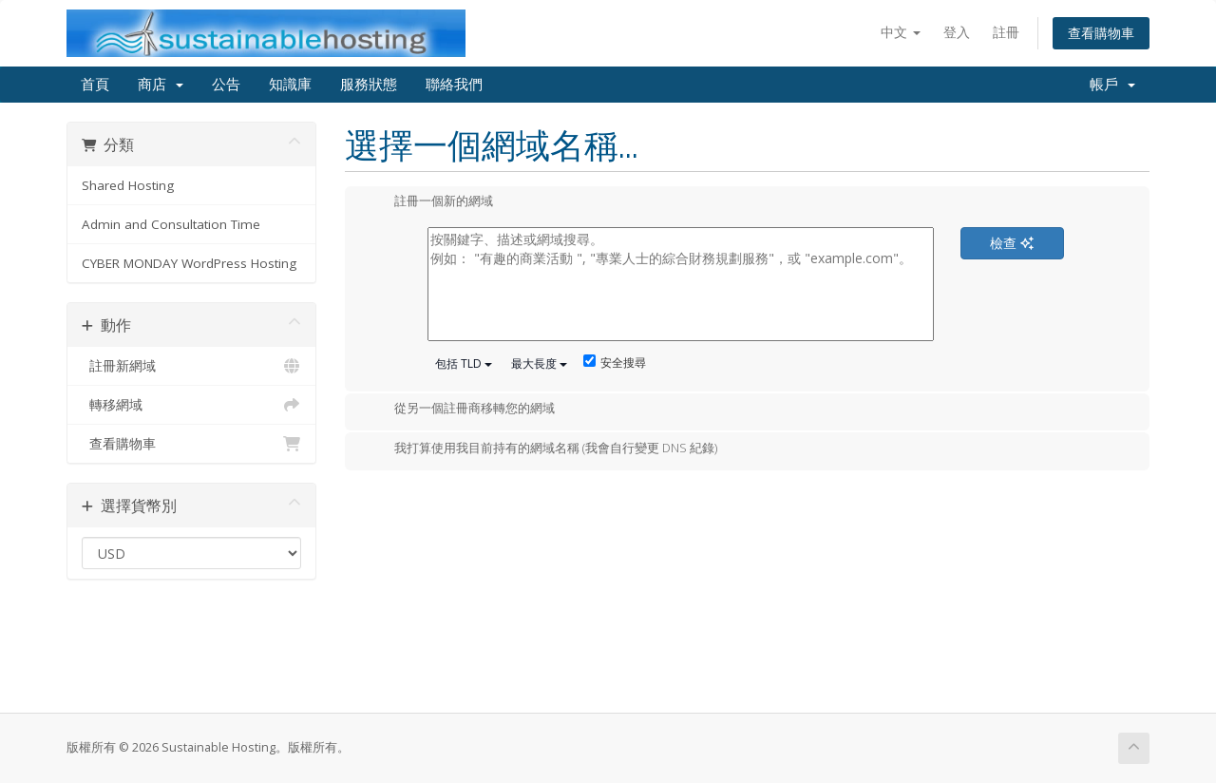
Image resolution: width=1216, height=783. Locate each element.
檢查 (1012, 243)
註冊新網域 (191, 365)
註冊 (1006, 32)
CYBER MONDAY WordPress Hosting (189, 263)
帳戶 (1112, 84)
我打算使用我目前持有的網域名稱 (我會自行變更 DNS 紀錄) (540, 449)
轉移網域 (191, 404)
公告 (226, 84)
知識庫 (290, 84)
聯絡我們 (454, 84)
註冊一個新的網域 (428, 202)
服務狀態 (368, 84)
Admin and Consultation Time (171, 224)
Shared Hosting (128, 185)
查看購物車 (1101, 33)
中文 (901, 32)
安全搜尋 (614, 362)
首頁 (95, 84)
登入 (956, 32)
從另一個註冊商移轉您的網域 (459, 409)
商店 (160, 84)
